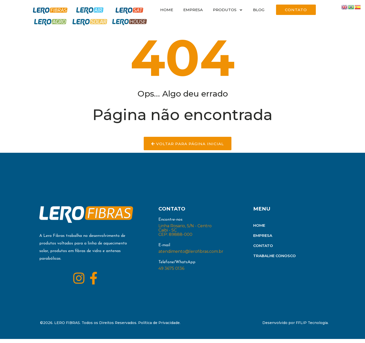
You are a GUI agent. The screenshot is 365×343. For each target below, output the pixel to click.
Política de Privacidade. (159, 327)
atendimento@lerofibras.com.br (190, 255)
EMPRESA (193, 9)
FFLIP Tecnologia (312, 327)
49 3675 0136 (171, 272)
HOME (166, 9)
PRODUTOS (228, 10)
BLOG (258, 9)
